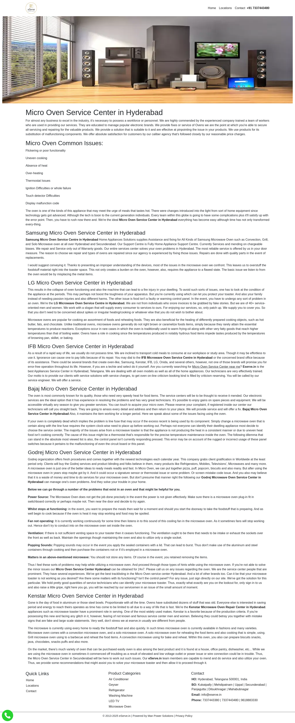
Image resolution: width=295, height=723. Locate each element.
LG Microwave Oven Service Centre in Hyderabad (89, 303)
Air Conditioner (119, 679)
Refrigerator (117, 690)
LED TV (114, 701)
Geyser (114, 684)
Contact (240, 8)
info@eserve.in (211, 694)
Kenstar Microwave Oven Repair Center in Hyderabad (227, 607)
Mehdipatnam (223, 684)
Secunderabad (255, 684)
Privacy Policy (184, 715)
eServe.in (155, 658)
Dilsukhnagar (217, 689)
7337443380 (211, 700)
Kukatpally (205, 684)
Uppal (239, 684)
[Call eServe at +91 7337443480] (258, 8)
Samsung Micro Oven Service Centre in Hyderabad (62, 239)
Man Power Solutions (160, 715)
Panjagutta (199, 689)
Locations (225, 8)
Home (212, 8)
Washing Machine (121, 695)
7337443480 (230, 700)
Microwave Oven (120, 706)
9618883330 (249, 700)
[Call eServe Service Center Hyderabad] (7, 715)
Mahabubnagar (238, 689)
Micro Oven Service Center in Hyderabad (148, 219)
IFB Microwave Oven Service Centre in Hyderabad (177, 357)
